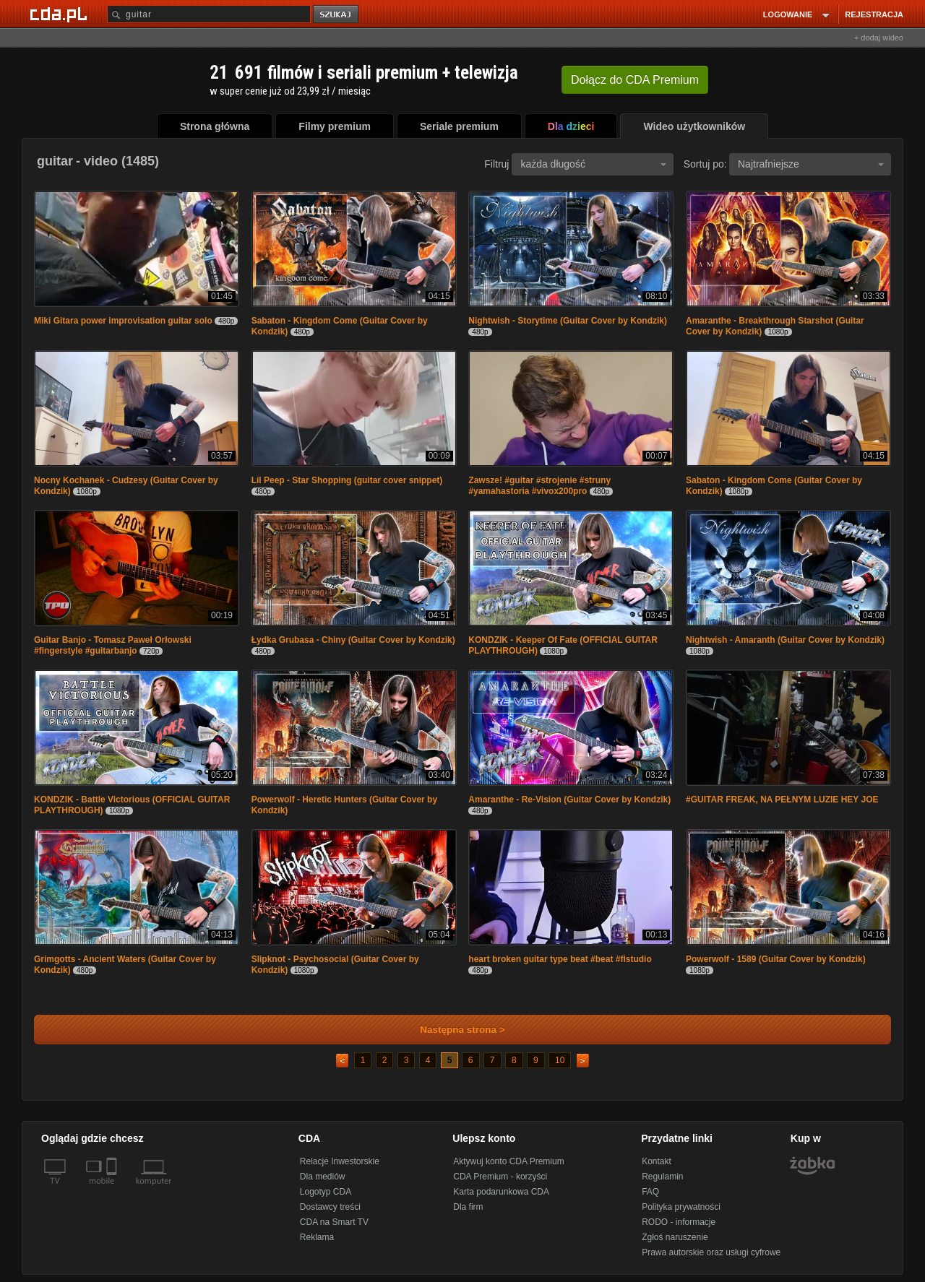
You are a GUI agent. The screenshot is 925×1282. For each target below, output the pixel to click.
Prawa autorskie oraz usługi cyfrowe (711, 1252)
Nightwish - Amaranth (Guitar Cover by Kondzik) (785, 640)
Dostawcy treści (330, 1207)
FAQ (650, 1192)
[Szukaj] (209, 14)
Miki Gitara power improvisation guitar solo (123, 321)
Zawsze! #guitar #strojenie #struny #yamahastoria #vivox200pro (539, 485)
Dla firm (468, 1207)
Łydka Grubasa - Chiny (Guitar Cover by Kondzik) (353, 640)
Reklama (317, 1237)
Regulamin (662, 1176)
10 (559, 1060)
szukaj (337, 15)
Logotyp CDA (325, 1192)
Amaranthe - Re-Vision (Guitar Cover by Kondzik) (569, 799)
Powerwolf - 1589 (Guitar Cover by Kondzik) (776, 959)
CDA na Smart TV (334, 1222)
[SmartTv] (113, 1189)
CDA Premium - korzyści (500, 1176)
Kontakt (656, 1161)
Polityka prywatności (681, 1207)
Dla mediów (322, 1176)
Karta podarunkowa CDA (501, 1192)
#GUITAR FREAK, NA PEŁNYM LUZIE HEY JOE (782, 799)
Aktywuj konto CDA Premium (508, 1161)
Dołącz (635, 80)
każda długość (593, 164)
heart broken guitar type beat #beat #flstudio (559, 959)
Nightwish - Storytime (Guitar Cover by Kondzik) (567, 321)
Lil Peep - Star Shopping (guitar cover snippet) (347, 480)
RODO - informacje (678, 1222)
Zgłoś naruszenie (674, 1237)
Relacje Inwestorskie (339, 1161)
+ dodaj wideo (878, 37)
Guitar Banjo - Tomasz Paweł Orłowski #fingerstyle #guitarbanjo (113, 645)
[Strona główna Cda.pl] (61, 13)
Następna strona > (452, 1029)
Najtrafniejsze (811, 164)
